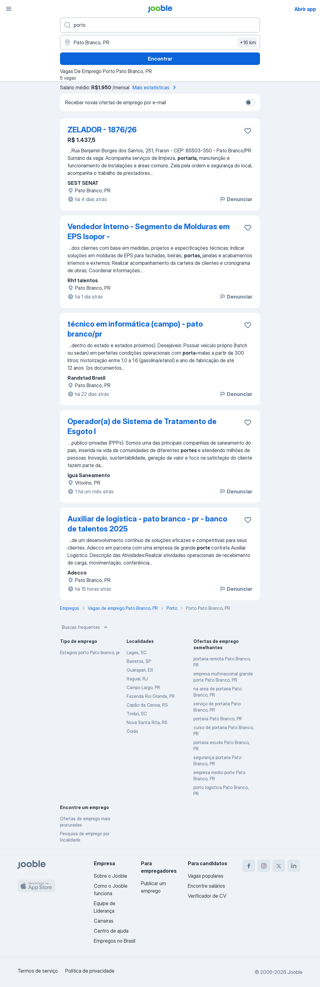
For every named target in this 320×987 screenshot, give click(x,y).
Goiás (132, 731)
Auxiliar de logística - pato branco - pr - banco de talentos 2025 (147, 523)
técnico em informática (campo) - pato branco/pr (135, 328)
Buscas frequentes (85, 627)
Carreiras (103, 921)
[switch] (250, 102)
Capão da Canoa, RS (147, 705)
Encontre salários (206, 886)
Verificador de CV (207, 896)
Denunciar (235, 199)
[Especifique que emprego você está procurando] (160, 24)
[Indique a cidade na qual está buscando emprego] (160, 42)
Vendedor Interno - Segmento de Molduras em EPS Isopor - (149, 231)
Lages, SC (137, 652)
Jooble (295, 972)
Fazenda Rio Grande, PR (151, 696)
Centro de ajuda (111, 931)
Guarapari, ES (140, 670)
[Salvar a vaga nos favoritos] (247, 130)
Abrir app (305, 9)
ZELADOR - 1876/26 (102, 129)
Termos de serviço (38, 971)
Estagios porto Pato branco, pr (90, 652)
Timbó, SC (137, 713)
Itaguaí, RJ (137, 678)
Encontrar (160, 59)
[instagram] (264, 866)
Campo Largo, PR (143, 687)
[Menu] (8, 8)
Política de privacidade (89, 971)
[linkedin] (294, 866)
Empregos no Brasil (114, 941)
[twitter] (278, 866)
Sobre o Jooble (110, 876)
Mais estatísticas (155, 87)
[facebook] (248, 866)
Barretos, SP (139, 661)
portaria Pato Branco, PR (217, 718)
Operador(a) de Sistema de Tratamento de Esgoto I (142, 426)
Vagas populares (205, 876)
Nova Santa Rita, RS (147, 722)
